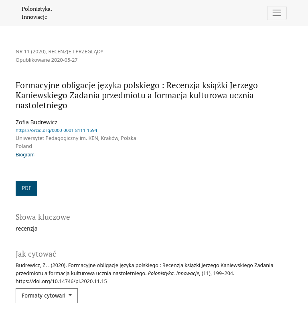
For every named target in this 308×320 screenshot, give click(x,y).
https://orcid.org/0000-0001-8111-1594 (56, 130)
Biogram (25, 155)
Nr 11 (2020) (31, 51)
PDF (26, 188)
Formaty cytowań (44, 295)
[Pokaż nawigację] (277, 13)
